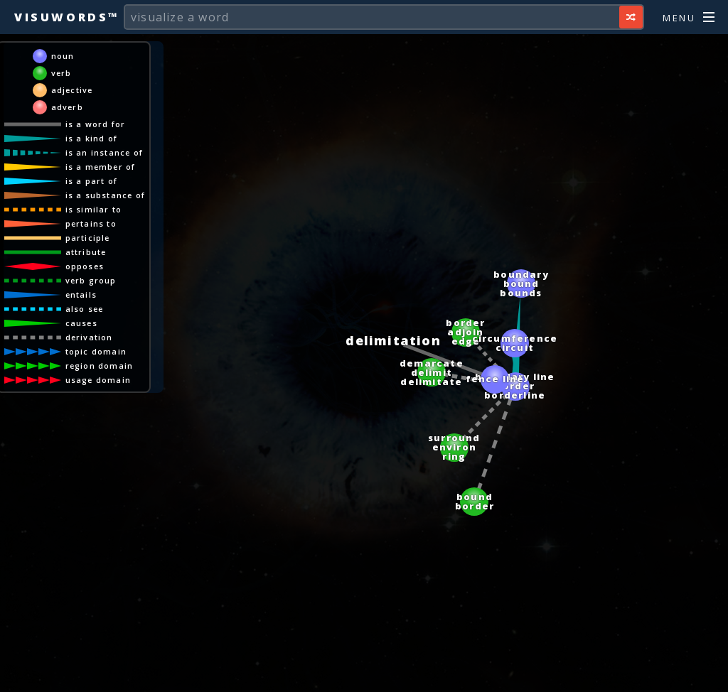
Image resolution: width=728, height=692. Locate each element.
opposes (84, 266)
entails (81, 294)
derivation (89, 337)
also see (84, 308)
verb (61, 72)
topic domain (96, 351)
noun (63, 55)
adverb (67, 107)
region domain (99, 365)
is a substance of (105, 195)
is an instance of (104, 152)
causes (81, 323)
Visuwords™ (66, 17)
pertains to (91, 223)
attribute (86, 252)
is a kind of (91, 138)
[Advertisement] (364, 674)
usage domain (98, 379)
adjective (72, 90)
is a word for (95, 124)
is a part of (91, 180)
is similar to (93, 209)
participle (87, 237)
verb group (91, 280)
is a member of (100, 166)
